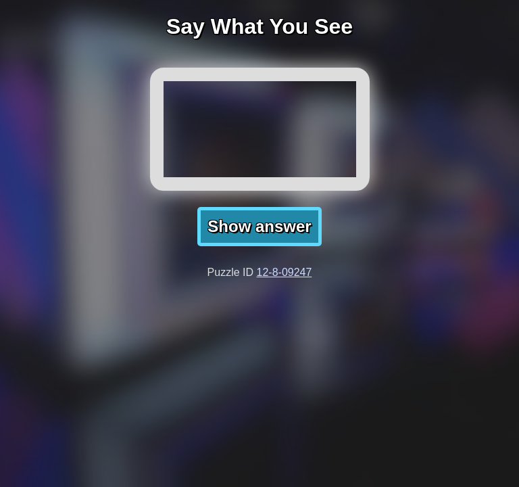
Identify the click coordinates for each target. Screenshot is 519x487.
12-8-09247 (284, 272)
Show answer (259, 226)
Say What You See (259, 26)
